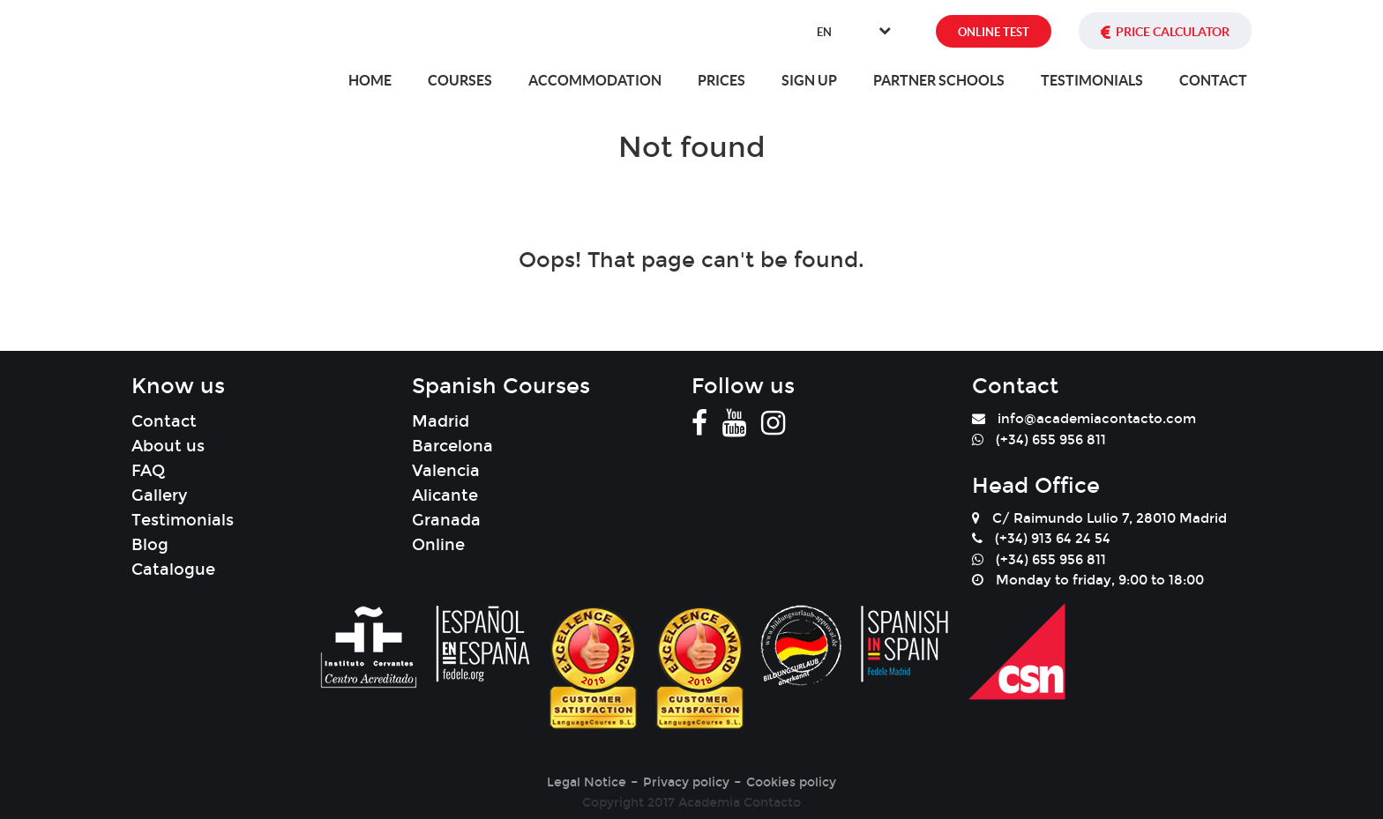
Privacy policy (686, 782)
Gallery (159, 495)
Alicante (445, 495)
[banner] (222, 35)
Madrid (440, 421)
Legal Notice (586, 782)
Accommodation (595, 80)
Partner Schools (939, 80)
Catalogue (173, 569)
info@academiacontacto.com (1097, 419)
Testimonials (1092, 80)
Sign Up (809, 80)
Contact (1213, 80)
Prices (721, 80)
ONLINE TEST (993, 32)
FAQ (148, 470)
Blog (149, 545)
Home (370, 80)
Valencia (446, 470)
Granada (446, 520)
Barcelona (452, 446)
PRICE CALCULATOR (1173, 32)
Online (438, 545)
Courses (460, 80)
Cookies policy (791, 782)
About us (168, 446)
